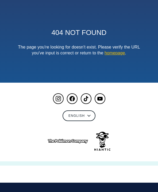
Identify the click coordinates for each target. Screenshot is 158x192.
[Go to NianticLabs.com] (102, 141)
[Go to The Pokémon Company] (68, 141)
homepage (115, 53)
